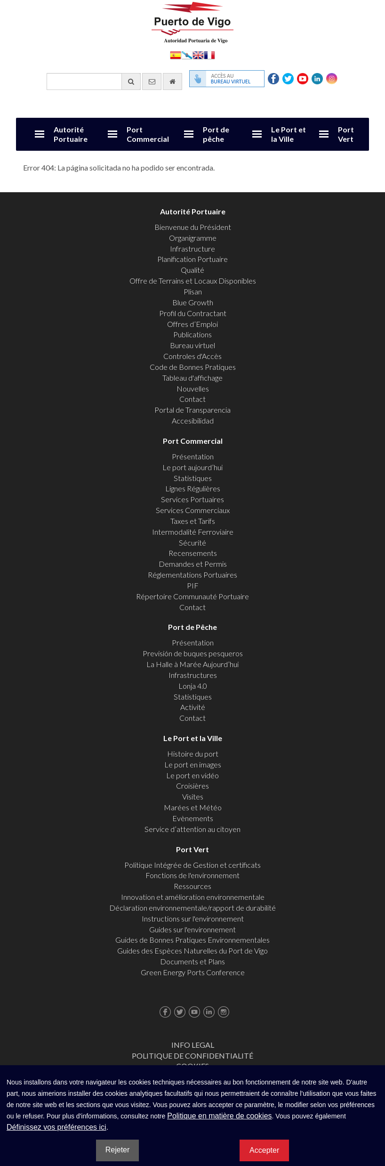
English (198, 54)
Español (175, 54)
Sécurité (192, 542)
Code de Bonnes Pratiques (193, 366)
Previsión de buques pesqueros (193, 653)
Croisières (192, 785)
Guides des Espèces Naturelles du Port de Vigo (192, 950)
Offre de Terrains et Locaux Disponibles (192, 280)
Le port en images (192, 764)
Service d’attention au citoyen (192, 828)
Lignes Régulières (192, 488)
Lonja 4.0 (192, 685)
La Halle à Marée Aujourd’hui (192, 664)
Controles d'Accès (192, 355)
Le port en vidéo (192, 775)
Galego (186, 54)
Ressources (192, 885)
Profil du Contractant (192, 313)
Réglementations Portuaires (192, 574)
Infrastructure (192, 248)
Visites (192, 796)
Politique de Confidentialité (192, 1055)
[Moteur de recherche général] (94, 81)
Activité (192, 706)
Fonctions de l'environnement (192, 875)
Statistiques (193, 477)
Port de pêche (216, 134)
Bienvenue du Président (192, 226)
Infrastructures (192, 674)
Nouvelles (192, 388)
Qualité (192, 269)
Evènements (192, 818)
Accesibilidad (193, 420)
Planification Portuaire (192, 258)
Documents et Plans (192, 961)
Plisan (193, 291)
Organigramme (193, 237)
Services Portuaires (192, 499)
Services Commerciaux (193, 510)
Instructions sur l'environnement (193, 918)
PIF (193, 585)
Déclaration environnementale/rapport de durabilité (192, 907)
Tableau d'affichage (192, 377)
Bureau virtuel (192, 345)
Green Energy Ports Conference (193, 972)
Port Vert (346, 134)
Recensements (192, 552)
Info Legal (192, 1044)
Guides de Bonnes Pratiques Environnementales (192, 939)
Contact (192, 398)
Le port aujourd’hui (192, 467)
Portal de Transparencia (192, 409)
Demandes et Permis (193, 563)
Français (209, 54)
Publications (192, 334)
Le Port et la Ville (288, 134)
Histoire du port (192, 753)
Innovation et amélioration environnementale (193, 896)
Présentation (193, 456)
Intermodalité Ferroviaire (192, 531)
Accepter (264, 1150)
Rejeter (117, 1150)
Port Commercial (148, 134)
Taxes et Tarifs (192, 520)
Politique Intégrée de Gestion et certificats (192, 864)
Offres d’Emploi (192, 323)
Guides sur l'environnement (192, 929)
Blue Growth (192, 302)
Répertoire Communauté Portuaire (192, 596)
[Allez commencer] (172, 81)
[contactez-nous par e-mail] (151, 81)
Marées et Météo (193, 807)
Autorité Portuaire (71, 134)
